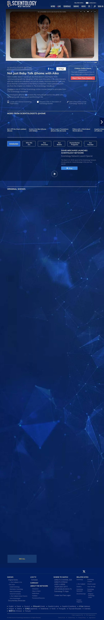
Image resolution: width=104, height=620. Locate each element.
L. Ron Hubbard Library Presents (18, 596)
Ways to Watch (36, 591)
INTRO (53, 6)
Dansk (19, 606)
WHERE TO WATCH (60, 577)
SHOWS (76, 6)
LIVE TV (33, 577)
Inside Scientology (15, 587)
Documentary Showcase (16, 600)
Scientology (80, 579)
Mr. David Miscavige (76, 162)
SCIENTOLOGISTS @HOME (19, 67)
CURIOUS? (34, 583)
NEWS (83, 6)
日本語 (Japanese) (31, 609)
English (11, 606)
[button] (102, 122)
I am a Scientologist (15, 598)
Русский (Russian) (75, 609)
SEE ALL (22, 559)
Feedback (34, 595)
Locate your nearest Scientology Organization (21, 102)
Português (62, 609)
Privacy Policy (82, 617)
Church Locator (91, 584)
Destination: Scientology (16, 589)
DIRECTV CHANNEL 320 (63, 580)
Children (10, 89)
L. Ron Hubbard (81, 584)
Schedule (34, 580)
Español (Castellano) (69, 606)
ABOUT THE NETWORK (39, 586)
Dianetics (79, 586)
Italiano (19, 609)
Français (28, 611)
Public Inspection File (77, 615)
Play (69, 168)
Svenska (87, 609)
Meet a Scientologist (15, 591)
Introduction (35, 589)
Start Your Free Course (82, 78)
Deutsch (27, 606)
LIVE (59, 6)
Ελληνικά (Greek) (39, 606)
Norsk (54, 609)
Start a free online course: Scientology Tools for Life (78, 102)
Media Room (35, 593)
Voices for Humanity (15, 593)
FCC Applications (90, 615)
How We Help (91, 586)
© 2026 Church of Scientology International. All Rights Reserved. (24, 617)
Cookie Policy (71, 617)
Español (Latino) (53, 606)
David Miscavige (81, 593)
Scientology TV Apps (61, 591)
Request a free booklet (50, 102)
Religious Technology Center (91, 595)
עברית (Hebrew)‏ (84, 606)
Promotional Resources (38, 598)
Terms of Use (61, 617)
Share (51, 69)
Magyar (11, 609)
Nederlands (44, 609)
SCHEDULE (67, 6)
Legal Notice (92, 617)
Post (61, 69)
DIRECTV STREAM (61, 582)
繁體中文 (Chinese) (15, 611)
